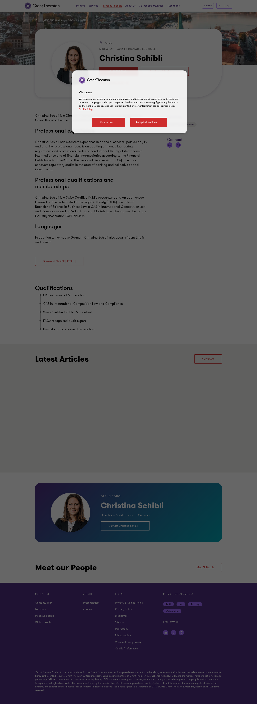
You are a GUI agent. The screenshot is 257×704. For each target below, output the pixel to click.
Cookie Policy (86, 109)
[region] (129, 101)
